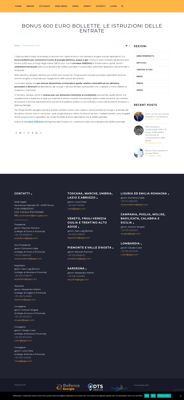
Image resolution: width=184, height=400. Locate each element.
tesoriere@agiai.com (25, 299)
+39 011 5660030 (22, 255)
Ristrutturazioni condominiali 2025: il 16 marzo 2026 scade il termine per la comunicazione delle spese (156, 134)
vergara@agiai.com (24, 320)
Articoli (141, 63)
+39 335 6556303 (23, 316)
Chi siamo (44, 6)
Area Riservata (145, 56)
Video (75, 6)
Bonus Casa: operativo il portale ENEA (156, 152)
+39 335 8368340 (23, 234)
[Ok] (180, 395)
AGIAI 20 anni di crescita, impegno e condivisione (157, 115)
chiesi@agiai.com (23, 361)
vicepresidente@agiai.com (28, 258)
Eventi (87, 6)
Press (139, 83)
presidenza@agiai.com (26, 238)
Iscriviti (100, 6)
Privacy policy (164, 396)
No (153, 396)
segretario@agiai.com (25, 279)
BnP (147, 385)
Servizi (30, 6)
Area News (61, 6)
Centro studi (144, 69)
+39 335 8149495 (23, 337)
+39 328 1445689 (23, 296)
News (17, 45)
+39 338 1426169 (22, 357)
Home (18, 6)
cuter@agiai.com (23, 340)
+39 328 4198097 (23, 275)
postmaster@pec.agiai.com (33, 215)
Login (113, 6)
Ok (147, 396)
